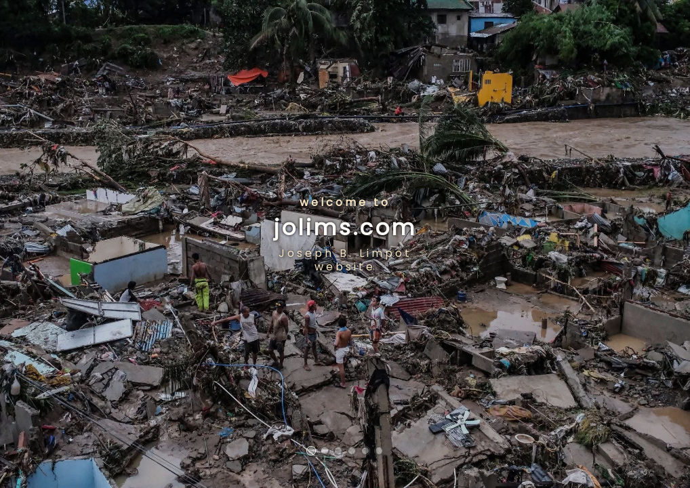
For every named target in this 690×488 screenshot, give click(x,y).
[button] (311, 450)
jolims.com (345, 227)
